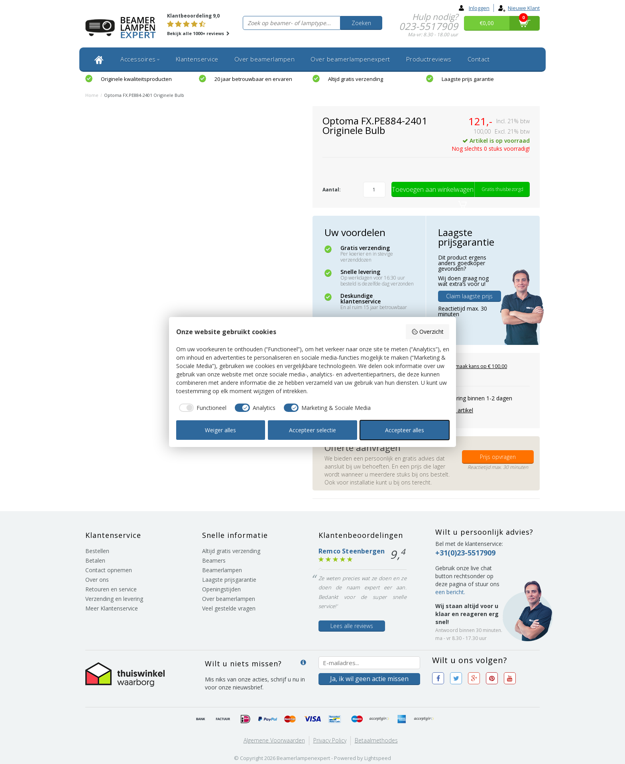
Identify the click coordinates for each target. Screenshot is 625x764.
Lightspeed (377, 758)
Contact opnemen (108, 570)
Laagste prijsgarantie (229, 579)
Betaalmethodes (376, 740)
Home (91, 95)
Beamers (214, 560)
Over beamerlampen (264, 59)
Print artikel (458, 410)
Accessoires (140, 59)
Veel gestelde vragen (229, 608)
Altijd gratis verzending (355, 79)
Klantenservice (197, 59)
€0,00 (487, 23)
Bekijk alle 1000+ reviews (198, 33)
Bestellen (97, 551)
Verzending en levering (114, 599)
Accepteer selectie (312, 430)
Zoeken (361, 23)
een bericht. (450, 592)
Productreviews (429, 59)
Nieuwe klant (519, 8)
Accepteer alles (404, 430)
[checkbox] (201, 408)
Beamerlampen (222, 570)
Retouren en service (111, 589)
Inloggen (474, 8)
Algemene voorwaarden (274, 740)
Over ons (97, 579)
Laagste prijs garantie (468, 79)
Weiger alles (220, 430)
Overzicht (427, 331)
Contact (479, 59)
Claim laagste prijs (469, 296)
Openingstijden (221, 589)
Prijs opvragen (498, 457)
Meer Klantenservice (111, 608)
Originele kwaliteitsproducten (136, 79)
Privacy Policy (329, 740)
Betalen (95, 560)
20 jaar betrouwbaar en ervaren (253, 79)
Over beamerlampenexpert (350, 59)
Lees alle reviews (351, 626)
